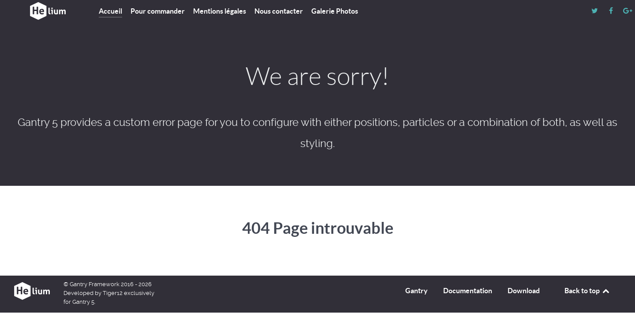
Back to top (587, 291)
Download (524, 291)
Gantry (416, 291)
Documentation (467, 291)
